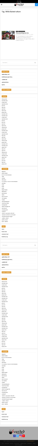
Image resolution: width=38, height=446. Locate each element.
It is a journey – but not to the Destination (9, 181)
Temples (3, 199)
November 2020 (5, 130)
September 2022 (5, 104)
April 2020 (3, 137)
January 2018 (4, 163)
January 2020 (4, 142)
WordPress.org (5, 236)
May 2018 (3, 162)
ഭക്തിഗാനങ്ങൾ (5, 219)
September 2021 (5, 119)
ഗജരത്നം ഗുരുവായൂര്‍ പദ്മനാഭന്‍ (8, 213)
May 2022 (3, 107)
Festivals (3, 178)
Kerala (17, 31)
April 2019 (3, 150)
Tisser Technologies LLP (30, 441)
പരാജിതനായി (4, 79)
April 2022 (3, 109)
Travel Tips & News (5, 203)
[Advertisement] (19, 22)
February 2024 (4, 99)
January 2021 (4, 129)
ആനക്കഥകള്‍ (4, 208)
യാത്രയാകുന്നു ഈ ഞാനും (7, 76)
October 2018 (4, 153)
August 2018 (4, 157)
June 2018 (3, 160)
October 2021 (4, 117)
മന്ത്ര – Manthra (5, 221)
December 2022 (5, 100)
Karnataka (3, 183)
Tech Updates (4, 198)
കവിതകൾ (4, 211)
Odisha (3, 194)
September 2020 (5, 134)
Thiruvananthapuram (22, 31)
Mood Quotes (4, 193)
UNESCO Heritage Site (6, 206)
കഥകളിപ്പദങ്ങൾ (5, 209)
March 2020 (4, 138)
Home (3, 443)
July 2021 (3, 120)
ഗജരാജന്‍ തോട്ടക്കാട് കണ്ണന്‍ (7, 216)
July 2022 (3, 105)
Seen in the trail (4, 196)
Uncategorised (4, 204)
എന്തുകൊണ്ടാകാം (5, 82)
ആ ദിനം (3, 84)
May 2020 (3, 135)
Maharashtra (4, 191)
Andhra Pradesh (4, 173)
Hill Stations (4, 179)
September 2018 (5, 155)
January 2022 (4, 112)
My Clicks (11, 443)
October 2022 (4, 102)
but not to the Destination (7, 174)
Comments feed (5, 234)
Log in (3, 229)
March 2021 (4, 125)
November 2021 (5, 115)
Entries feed (4, 231)
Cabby (3, 176)
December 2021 (5, 114)
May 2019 (3, 148)
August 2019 (4, 147)
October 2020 (4, 132)
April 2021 (3, 124)
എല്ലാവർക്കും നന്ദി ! (6, 74)
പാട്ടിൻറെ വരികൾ (5, 218)
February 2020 (4, 140)
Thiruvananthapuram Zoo (22, 33)
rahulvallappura (19, 34)
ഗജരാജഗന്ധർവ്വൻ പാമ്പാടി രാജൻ (8, 214)
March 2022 (4, 110)
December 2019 (5, 144)
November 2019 (5, 145)
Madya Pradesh (4, 189)
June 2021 (3, 122)
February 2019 (4, 152)
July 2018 (3, 158)
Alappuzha (4, 171)
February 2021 (4, 127)
